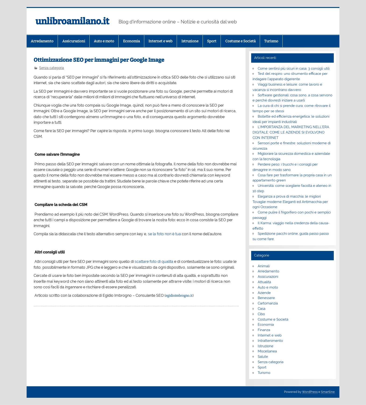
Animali (264, 266)
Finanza (264, 330)
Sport (211, 41)
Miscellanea (267, 351)
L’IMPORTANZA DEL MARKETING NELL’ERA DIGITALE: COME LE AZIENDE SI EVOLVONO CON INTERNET (291, 132)
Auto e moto (104, 41)
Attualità (264, 282)
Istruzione (189, 41)
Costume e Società (240, 41)
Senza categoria (51, 68)
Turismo (271, 41)
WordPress (310, 392)
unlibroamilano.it (72, 21)
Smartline (328, 392)
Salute (263, 356)
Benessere (266, 298)
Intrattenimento (270, 341)
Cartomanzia (268, 303)
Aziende (264, 293)
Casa (261, 309)
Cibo (261, 314)
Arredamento (42, 41)
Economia (131, 41)
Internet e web (160, 41)
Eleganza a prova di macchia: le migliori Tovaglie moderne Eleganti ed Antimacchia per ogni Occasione (290, 201)
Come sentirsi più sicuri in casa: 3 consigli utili (294, 68)
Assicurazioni (73, 41)
